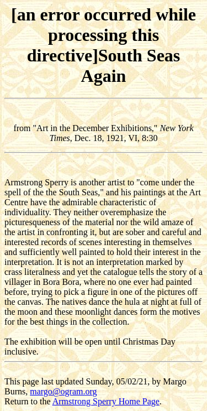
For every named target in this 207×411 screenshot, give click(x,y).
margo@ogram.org (63, 391)
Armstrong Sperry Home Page (106, 401)
